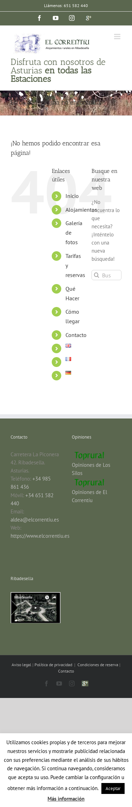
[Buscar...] (106, 275)
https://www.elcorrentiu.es (40, 535)
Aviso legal (22, 664)
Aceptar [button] (113, 788)
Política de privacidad (53, 664)
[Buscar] (97, 275)
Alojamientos (81, 209)
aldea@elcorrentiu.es (35, 519)
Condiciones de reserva (97, 664)
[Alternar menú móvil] (117, 36)
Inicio (72, 195)
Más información (66, 798)
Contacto (76, 334)
